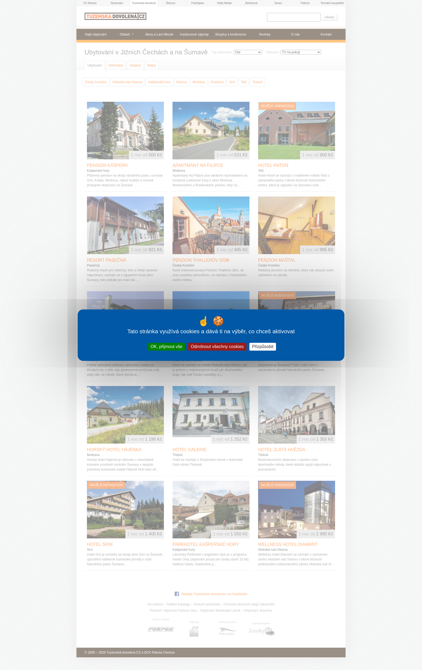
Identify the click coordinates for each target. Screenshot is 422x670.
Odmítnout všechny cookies (217, 346)
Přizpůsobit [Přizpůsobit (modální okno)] (262, 346)
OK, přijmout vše (166, 346)
